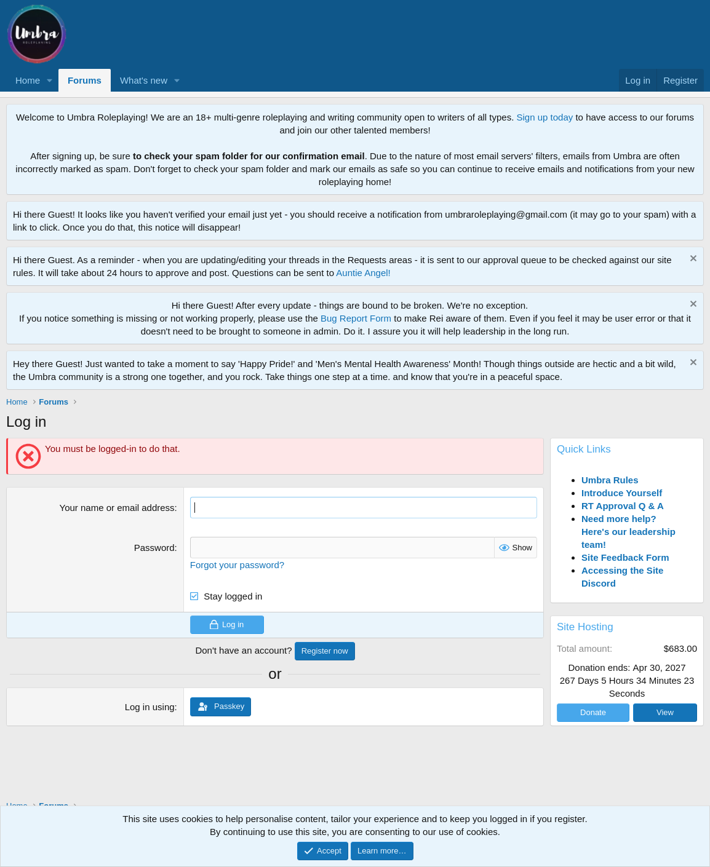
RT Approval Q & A (622, 506)
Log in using (150, 707)
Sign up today (545, 117)
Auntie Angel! (363, 272)
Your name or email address (117, 507)
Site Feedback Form (625, 557)
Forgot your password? (237, 565)
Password (154, 547)
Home (27, 80)
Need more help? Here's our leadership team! (628, 531)
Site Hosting (585, 627)
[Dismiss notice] (692, 259)
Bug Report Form (356, 318)
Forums (85, 80)
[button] (49, 80)
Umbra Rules (610, 480)
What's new (143, 80)
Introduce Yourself (621, 493)
